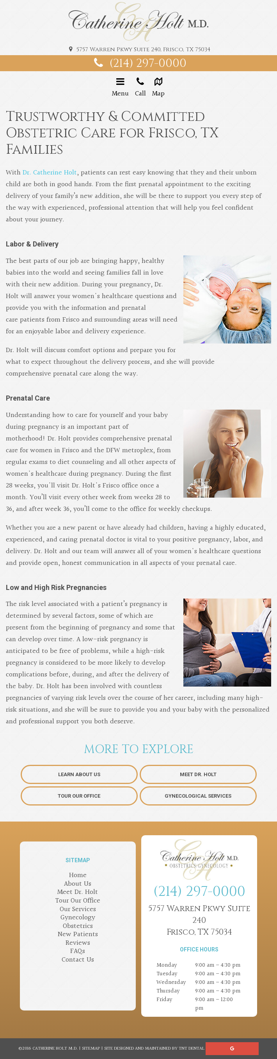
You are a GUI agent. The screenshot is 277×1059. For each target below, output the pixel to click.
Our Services (78, 909)
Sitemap (91, 1048)
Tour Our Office (79, 796)
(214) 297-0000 (138, 63)
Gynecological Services (198, 796)
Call (140, 87)
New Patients (78, 934)
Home (78, 875)
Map (158, 87)
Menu (120, 87)
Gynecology (77, 917)
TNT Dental (191, 1048)
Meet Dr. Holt (198, 774)
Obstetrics (78, 926)
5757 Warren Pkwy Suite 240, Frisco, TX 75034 (138, 49)
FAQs (77, 951)
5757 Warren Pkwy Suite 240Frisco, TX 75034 (199, 920)
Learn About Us (79, 774)
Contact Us (78, 960)
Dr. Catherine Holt (50, 172)
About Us (77, 884)
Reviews (78, 943)
